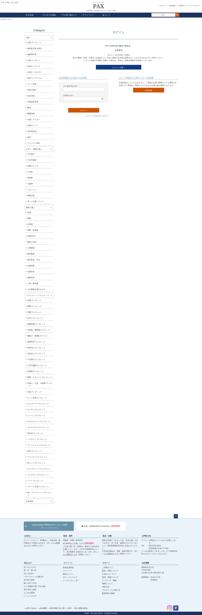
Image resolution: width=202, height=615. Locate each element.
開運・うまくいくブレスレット (40, 377)
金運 (29, 212)
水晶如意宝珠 (32, 102)
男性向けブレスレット (36, 348)
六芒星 (30, 172)
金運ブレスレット (34, 300)
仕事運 (30, 224)
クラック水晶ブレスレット (38, 487)
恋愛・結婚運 (32, 230)
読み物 (29, 15)
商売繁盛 (31, 254)
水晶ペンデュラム (34, 78)
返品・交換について (110, 577)
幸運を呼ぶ (31, 236)
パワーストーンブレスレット (37, 295)
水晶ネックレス (33, 66)
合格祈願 (31, 266)
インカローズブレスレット (38, 475)
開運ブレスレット (34, 306)
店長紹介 (154, 580)
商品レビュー (68, 574)
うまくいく (31, 190)
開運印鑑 (31, 113)
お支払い (27, 536)
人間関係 (31, 248)
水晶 (28, 38)
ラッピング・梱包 (109, 580)
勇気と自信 (31, 242)
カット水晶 (31, 84)
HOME (3, 19)
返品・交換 (107, 536)
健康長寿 (31, 277)
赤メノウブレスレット (36, 463)
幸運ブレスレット (34, 312)
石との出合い (29, 573)
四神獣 (30, 178)
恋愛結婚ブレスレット (36, 324)
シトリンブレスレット (36, 415)
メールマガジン (195, 6)
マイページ (88, 15)
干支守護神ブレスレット (37, 365)
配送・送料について (110, 571)
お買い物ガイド (69, 15)
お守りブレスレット (35, 318)
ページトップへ (176, 516)
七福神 (30, 184)
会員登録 (172, 6)
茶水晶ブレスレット (35, 433)
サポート (106, 563)
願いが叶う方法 (30, 583)
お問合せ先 (146, 536)
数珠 (29, 108)
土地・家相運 (32, 283)
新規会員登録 (68, 567)
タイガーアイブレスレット (38, 404)
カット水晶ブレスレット (37, 398)
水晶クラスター (33, 119)
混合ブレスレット (34, 451)
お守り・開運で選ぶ (34, 149)
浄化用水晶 (31, 131)
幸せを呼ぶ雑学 (30, 589)
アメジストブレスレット (37, 457)
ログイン (163, 6)
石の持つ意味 (29, 580)
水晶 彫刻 (31, 96)
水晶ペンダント (33, 60)
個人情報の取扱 (81, 608)
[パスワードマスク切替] (102, 98)
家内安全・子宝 (33, 260)
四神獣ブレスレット (35, 371)
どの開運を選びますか (36, 289)
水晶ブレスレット (34, 42)
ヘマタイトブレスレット (37, 439)
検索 (177, 15)
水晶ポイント (32, 125)
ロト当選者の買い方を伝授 (34, 586)
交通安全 (31, 272)
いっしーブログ (30, 596)
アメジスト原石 (33, 143)
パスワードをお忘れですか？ (97, 116)
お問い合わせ (31, 608)
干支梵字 (31, 154)
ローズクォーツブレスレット (39, 469)
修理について (107, 584)
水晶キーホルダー (34, 72)
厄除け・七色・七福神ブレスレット (40, 384)
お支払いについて (109, 574)
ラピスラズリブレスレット (38, 427)
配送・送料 (67, 536)
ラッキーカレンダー (71, 580)
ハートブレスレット (35, 481)
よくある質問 (29, 593)
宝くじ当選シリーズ (35, 201)
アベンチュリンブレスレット (39, 445)
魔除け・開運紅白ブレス (37, 336)
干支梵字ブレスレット (36, 359)
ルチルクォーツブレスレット (39, 421)
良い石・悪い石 (30, 570)
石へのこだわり (30, 567)
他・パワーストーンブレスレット (40, 493)
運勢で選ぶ (30, 207)
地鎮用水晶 (31, 54)
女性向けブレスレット (36, 354)
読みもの (27, 563)
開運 (29, 218)
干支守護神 (31, 160)
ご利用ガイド (182, 6)
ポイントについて (70, 577)
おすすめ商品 (49, 15)
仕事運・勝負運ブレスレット (39, 330)
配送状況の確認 (108, 593)
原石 (29, 137)
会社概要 (145, 563)
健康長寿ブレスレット (36, 342)
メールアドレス (70, 86)
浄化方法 (105, 587)
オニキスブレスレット (36, 410)
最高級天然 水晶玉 (34, 48)
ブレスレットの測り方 (111, 590)
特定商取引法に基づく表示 (61, 608)
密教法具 (31, 195)
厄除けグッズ (32, 166)
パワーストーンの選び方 (34, 577)
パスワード (69, 95)
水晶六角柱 (31, 90)
